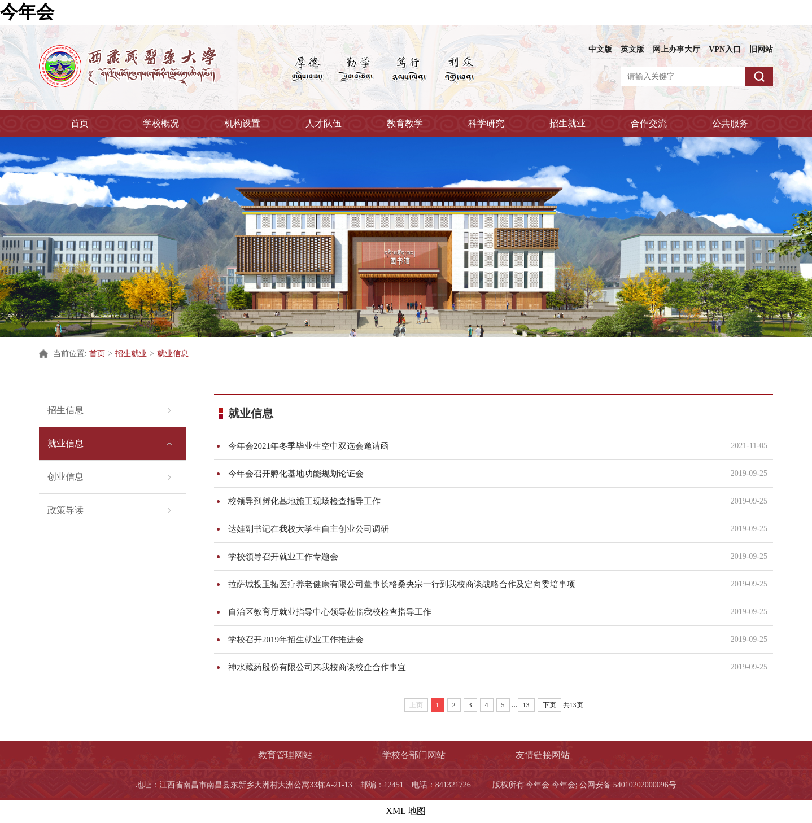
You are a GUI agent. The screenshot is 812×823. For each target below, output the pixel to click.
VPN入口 (725, 49)
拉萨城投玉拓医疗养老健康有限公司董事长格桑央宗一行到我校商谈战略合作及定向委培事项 (472, 584)
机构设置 (242, 123)
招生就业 (567, 123)
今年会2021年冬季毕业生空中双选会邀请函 (472, 445)
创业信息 (65, 476)
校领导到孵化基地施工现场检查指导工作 (472, 501)
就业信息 (173, 353)
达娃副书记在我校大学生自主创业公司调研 (472, 528)
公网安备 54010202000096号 (627, 785)
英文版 (632, 49)
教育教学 (405, 123)
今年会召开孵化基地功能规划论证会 (472, 473)
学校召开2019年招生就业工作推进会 (472, 639)
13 (526, 705)
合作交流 (649, 123)
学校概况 (161, 123)
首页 (80, 123)
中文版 (600, 49)
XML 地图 (406, 811)
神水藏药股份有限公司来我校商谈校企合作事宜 (472, 667)
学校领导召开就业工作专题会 (472, 556)
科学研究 (486, 123)
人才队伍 (323, 123)
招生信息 (65, 410)
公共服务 (730, 123)
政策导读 (65, 510)
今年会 (27, 12)
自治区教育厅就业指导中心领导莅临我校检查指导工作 (472, 611)
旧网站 (761, 49)
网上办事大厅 (676, 49)
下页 (549, 705)
